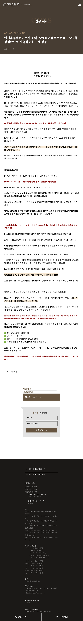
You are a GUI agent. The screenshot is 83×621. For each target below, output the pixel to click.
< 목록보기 (12, 371)
